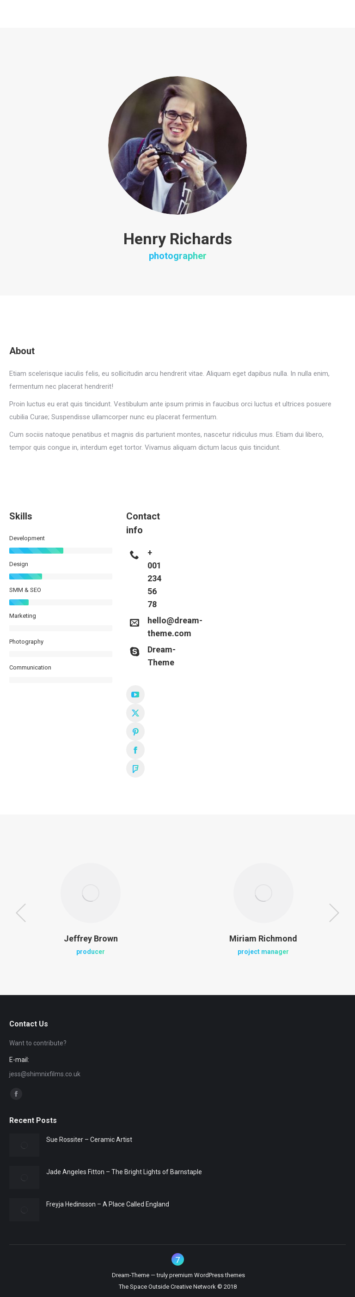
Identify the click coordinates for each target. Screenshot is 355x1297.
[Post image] (24, 1145)
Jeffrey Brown (91, 938)
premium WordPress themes (207, 1275)
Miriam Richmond (263, 938)
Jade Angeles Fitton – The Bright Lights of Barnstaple (124, 1172)
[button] (21, 913)
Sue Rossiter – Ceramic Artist (89, 1139)
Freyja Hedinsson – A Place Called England (107, 1204)
